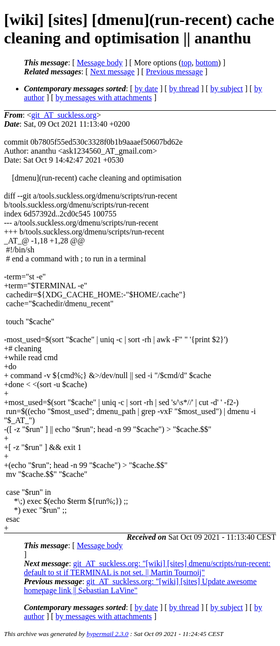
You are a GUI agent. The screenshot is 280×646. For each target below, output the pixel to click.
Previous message (174, 71)
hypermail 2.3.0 (108, 634)
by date (146, 88)
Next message (112, 71)
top (186, 62)
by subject (226, 88)
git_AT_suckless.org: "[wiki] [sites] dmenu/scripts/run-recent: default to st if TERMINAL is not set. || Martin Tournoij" (147, 568)
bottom (206, 62)
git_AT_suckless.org (64, 115)
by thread (184, 88)
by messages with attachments (104, 97)
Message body (100, 62)
